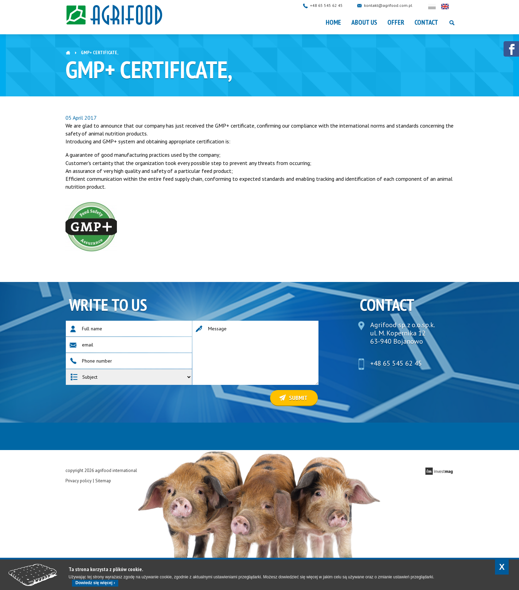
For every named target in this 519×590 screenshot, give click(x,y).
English (451, 6)
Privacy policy (78, 481)
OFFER (395, 22)
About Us (364, 22)
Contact (426, 22)
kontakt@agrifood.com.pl (395, 5)
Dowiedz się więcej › (95, 582)
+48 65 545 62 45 (332, 5)
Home (333, 22)
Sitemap (103, 481)
